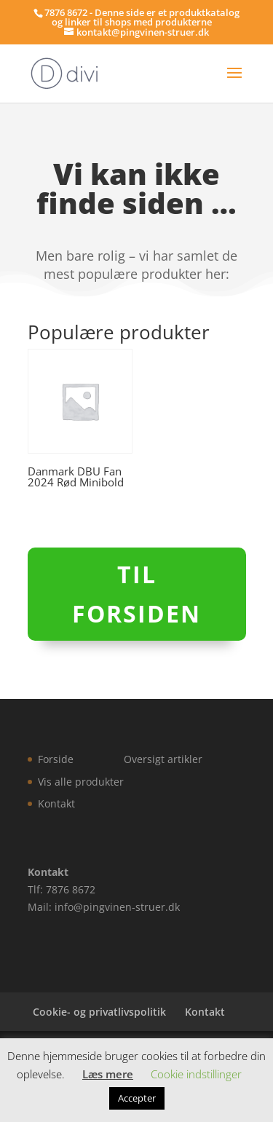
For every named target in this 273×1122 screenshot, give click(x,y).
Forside (56, 759)
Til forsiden (136, 593)
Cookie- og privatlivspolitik (99, 1012)
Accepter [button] (137, 1098)
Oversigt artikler (163, 759)
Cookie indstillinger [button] (196, 1074)
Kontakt (56, 803)
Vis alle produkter (81, 782)
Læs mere (107, 1074)
